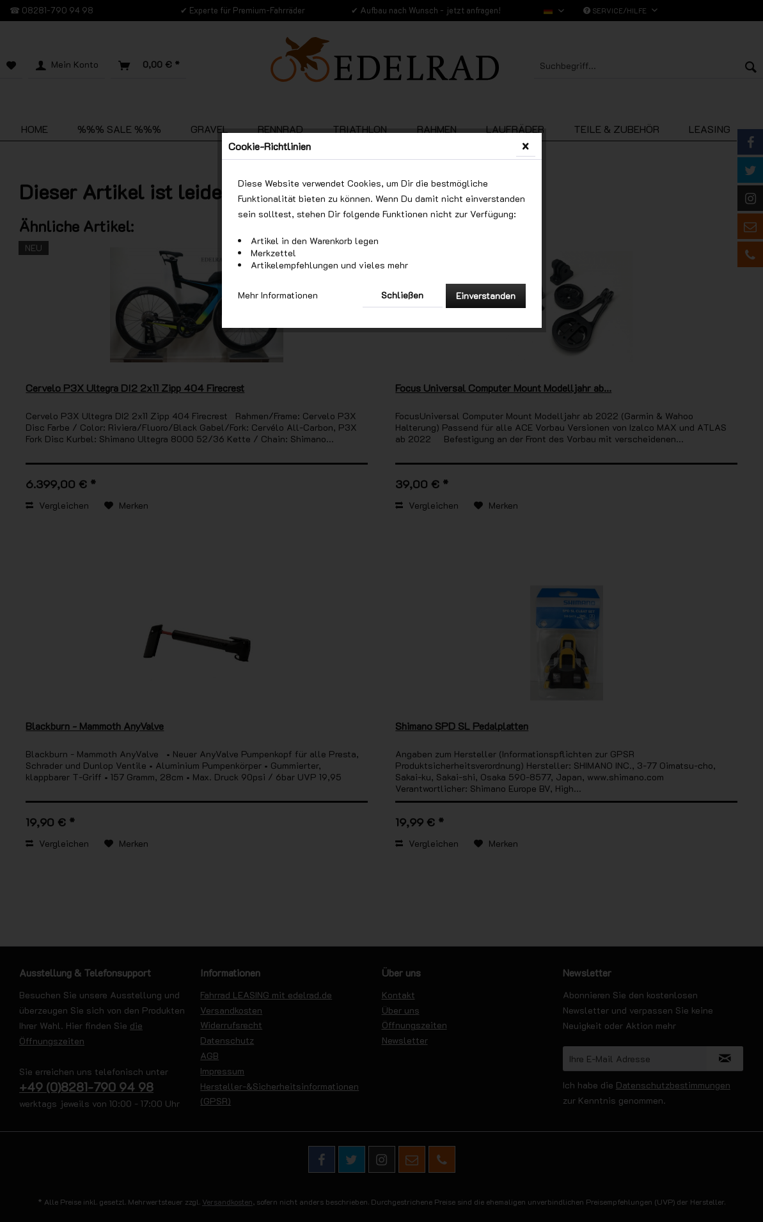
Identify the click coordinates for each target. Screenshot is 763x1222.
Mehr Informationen (278, 295)
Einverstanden (485, 296)
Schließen (402, 295)
